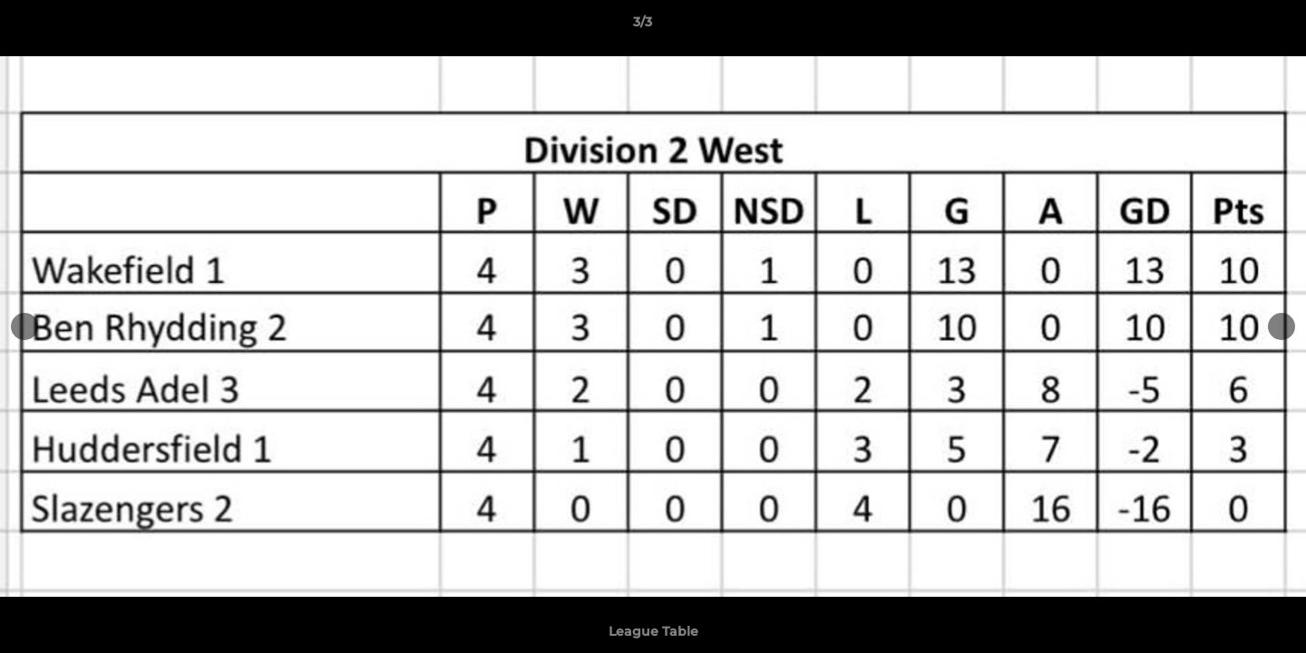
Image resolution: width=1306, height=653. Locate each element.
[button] (1230, 26)
